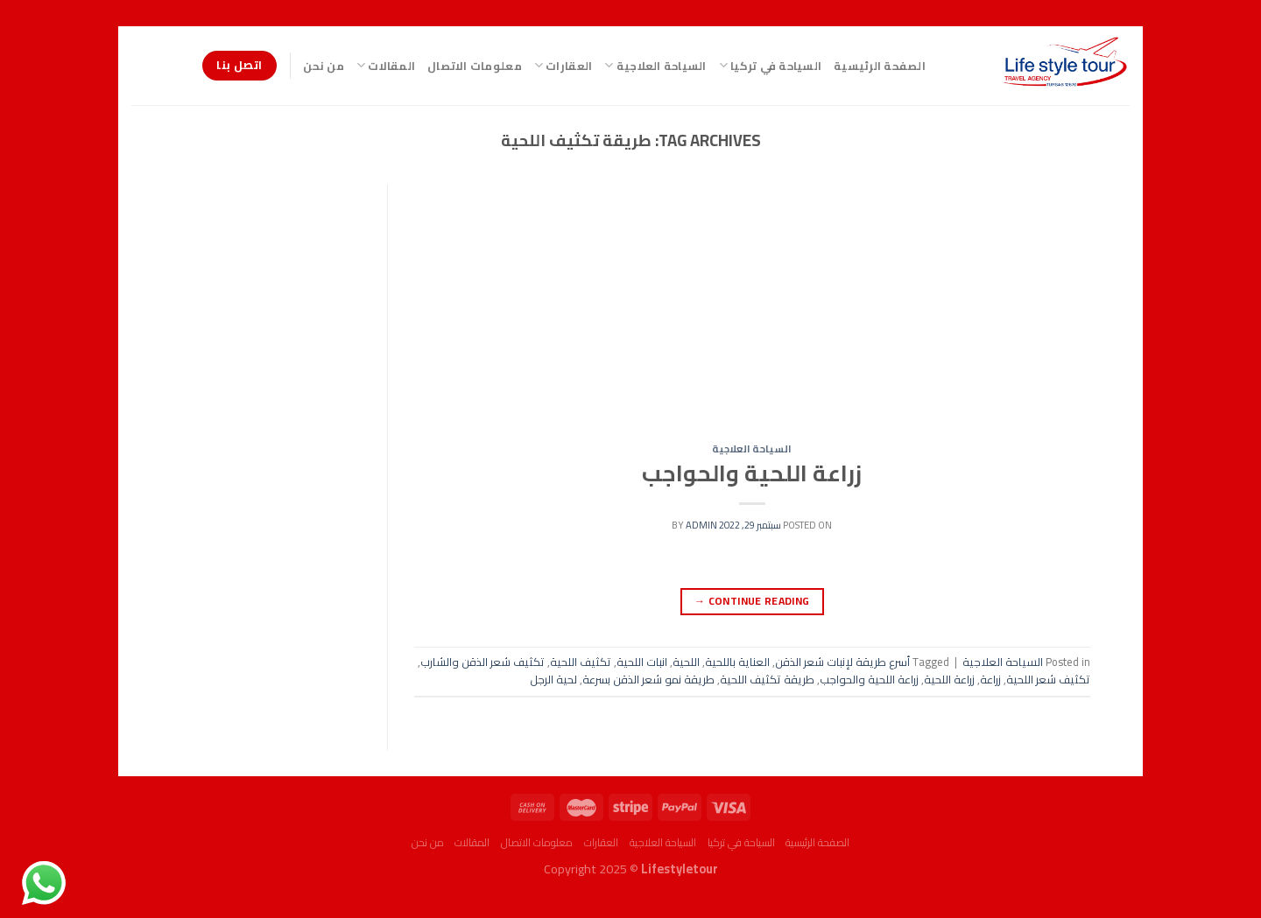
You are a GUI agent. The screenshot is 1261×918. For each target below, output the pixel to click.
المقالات (385, 65)
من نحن (323, 65)
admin (701, 524)
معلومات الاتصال (474, 65)
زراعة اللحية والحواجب (752, 473)
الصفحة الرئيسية (880, 65)
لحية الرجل (553, 679)
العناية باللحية (737, 661)
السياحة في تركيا (770, 65)
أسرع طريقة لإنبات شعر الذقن (842, 661)
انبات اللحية (641, 661)
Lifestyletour (679, 868)
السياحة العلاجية (655, 65)
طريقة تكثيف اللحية (767, 679)
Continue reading (752, 601)
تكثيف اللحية (580, 661)
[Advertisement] (751, 314)
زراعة (990, 679)
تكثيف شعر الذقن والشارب (482, 661)
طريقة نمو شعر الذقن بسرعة (648, 679)
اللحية (686, 661)
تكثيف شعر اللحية (1048, 679)
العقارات (563, 65)
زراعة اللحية (949, 679)
